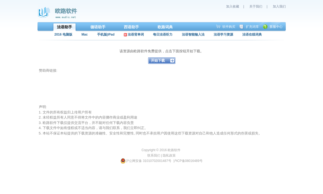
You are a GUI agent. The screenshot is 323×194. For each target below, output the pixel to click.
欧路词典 (165, 27)
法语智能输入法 (193, 34)
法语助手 (64, 27)
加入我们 (279, 6)
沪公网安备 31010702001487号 (145, 161)
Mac (84, 34)
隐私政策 (169, 155)
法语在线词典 (252, 34)
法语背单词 (134, 34)
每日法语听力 (162, 34)
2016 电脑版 (63, 34)
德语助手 (98, 27)
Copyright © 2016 (154, 150)
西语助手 (131, 27)
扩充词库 (252, 27)
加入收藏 (232, 6)
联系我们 (153, 155)
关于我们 (255, 6)
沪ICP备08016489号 (188, 161)
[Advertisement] (137, 89)
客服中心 (276, 27)
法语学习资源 (223, 34)
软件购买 (228, 27)
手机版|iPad (106, 34)
